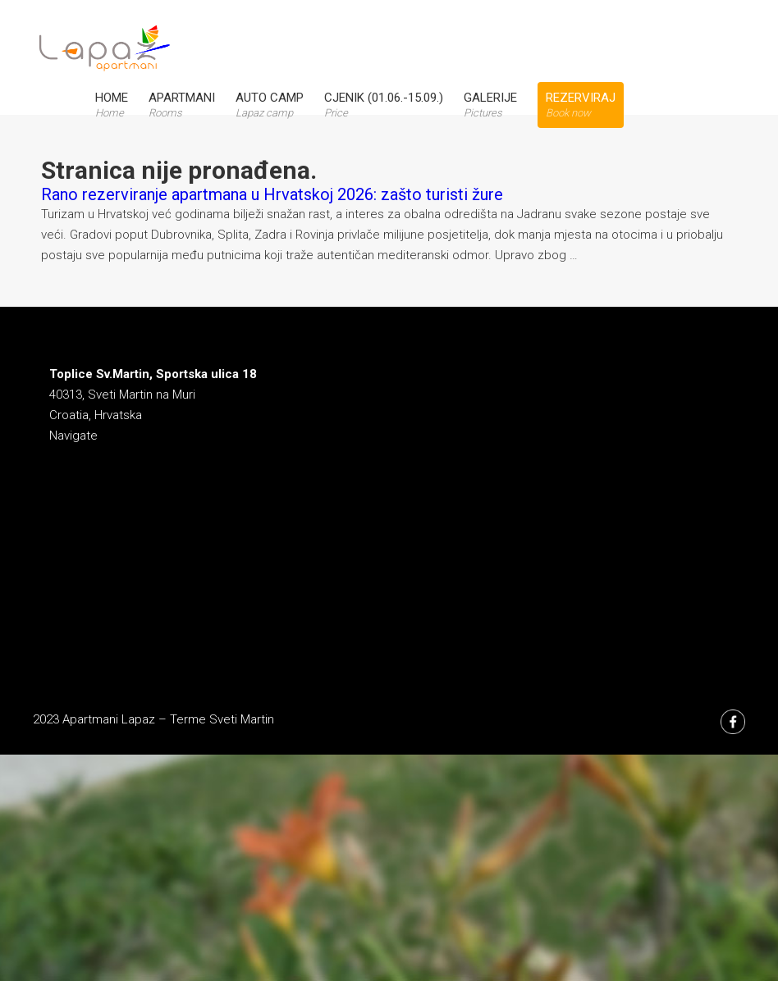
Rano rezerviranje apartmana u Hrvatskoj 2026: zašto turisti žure (272, 194)
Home (111, 104)
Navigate (73, 435)
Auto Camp (270, 104)
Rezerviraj (581, 104)
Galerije (490, 104)
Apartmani (182, 104)
